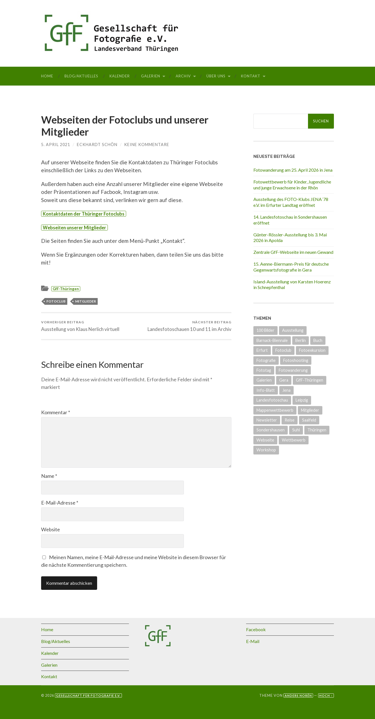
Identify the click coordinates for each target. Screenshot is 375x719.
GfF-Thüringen (66, 288)
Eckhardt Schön (97, 144)
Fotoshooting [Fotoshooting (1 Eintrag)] (295, 360)
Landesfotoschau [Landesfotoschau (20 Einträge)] (272, 400)
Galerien (150, 76)
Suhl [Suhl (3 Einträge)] (296, 429)
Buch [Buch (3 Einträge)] (317, 340)
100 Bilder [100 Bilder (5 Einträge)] (265, 330)
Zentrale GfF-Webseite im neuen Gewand (293, 252)
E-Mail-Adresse (59, 502)
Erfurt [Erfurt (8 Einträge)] (262, 350)
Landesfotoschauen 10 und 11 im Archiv (189, 326)
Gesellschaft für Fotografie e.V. (88, 695)
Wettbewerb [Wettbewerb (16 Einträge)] (293, 440)
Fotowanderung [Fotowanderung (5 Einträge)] (293, 370)
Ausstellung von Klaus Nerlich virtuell (80, 326)
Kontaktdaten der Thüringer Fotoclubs (83, 213)
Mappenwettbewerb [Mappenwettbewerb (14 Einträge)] (274, 410)
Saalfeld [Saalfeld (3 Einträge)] (309, 420)
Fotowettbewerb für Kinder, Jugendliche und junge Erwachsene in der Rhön (292, 184)
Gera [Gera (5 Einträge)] (283, 380)
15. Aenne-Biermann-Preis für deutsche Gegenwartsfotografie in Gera (291, 266)
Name (49, 475)
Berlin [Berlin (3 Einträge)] (300, 340)
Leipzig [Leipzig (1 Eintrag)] (302, 400)
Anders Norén (298, 695)
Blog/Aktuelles (81, 76)
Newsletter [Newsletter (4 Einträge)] (266, 420)
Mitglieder (85, 301)
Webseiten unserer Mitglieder (74, 227)
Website (50, 529)
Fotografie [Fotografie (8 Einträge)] (266, 360)
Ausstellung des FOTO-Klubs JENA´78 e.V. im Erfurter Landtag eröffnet (290, 202)
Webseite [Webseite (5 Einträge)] (265, 440)
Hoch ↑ (325, 695)
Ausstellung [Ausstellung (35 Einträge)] (292, 330)
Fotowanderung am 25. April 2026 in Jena (292, 170)
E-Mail (252, 641)
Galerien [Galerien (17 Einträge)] (264, 380)
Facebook (256, 629)
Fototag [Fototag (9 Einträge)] (263, 370)
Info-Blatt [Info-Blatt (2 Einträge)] (265, 390)
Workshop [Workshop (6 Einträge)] (266, 449)
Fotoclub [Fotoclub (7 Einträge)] (283, 350)
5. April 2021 (55, 144)
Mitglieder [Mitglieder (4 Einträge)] (310, 410)
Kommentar (55, 412)
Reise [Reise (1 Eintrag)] (289, 420)
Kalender (120, 76)
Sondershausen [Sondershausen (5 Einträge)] (270, 429)
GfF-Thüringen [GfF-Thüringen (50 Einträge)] (309, 380)
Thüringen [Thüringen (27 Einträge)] (316, 429)
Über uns (216, 76)
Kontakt (250, 76)
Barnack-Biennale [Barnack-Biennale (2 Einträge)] (272, 340)
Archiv (183, 76)
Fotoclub (56, 301)
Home (47, 76)
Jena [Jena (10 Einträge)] (286, 390)
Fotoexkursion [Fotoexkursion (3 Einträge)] (312, 350)
